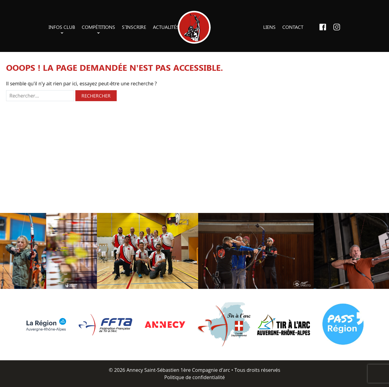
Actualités (166, 27)
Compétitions (98, 27)
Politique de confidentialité (194, 377)
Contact (292, 27)
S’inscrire (134, 27)
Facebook (322, 27)
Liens (269, 27)
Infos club (62, 27)
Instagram (336, 27)
